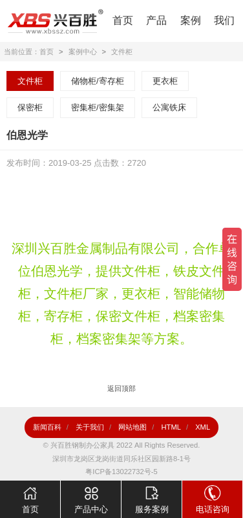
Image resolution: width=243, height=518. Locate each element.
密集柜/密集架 (97, 107)
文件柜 (121, 51)
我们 (224, 20)
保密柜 (30, 107)
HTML (170, 427)
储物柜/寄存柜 (97, 81)
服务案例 (152, 497)
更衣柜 (165, 81)
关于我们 (90, 427)
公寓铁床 (169, 107)
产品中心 (91, 497)
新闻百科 (47, 427)
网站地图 (132, 427)
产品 (156, 20)
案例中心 (83, 51)
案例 (190, 20)
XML (202, 427)
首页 (122, 20)
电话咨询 (212, 497)
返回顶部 (121, 388)
